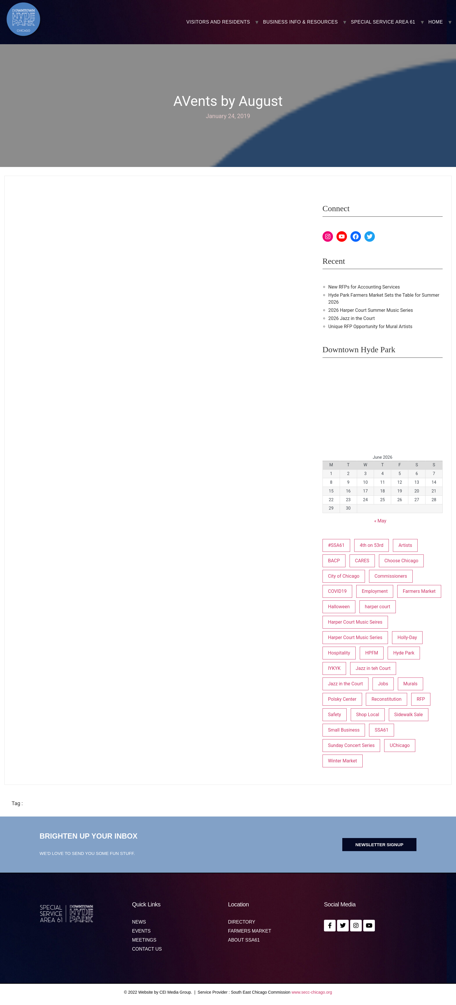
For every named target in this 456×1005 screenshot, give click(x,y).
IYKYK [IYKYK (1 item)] (334, 668)
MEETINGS (144, 940)
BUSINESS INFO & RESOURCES (300, 22)
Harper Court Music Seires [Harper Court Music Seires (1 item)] (355, 622)
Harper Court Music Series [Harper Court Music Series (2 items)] (355, 637)
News (139, 922)
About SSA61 (244, 940)
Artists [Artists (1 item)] (405, 545)
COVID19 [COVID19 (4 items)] (337, 591)
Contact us (147, 949)
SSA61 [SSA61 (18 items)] (381, 730)
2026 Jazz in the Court (351, 318)
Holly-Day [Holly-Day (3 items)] (407, 637)
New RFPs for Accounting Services (364, 287)
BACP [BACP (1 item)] (334, 560)
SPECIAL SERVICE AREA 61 (383, 22)
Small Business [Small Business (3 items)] (344, 730)
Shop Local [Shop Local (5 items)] (367, 714)
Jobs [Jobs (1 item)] (383, 683)
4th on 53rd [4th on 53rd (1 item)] (371, 545)
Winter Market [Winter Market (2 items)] (342, 761)
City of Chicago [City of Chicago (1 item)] (343, 576)
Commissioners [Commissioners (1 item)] (391, 576)
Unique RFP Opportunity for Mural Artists (370, 326)
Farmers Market (249, 931)
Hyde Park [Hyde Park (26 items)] (403, 653)
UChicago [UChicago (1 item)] (400, 745)
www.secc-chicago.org (312, 992)
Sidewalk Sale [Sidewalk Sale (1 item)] (408, 714)
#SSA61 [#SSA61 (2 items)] (336, 545)
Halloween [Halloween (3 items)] (339, 606)
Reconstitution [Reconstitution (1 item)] (386, 699)
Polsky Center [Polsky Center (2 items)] (342, 699)
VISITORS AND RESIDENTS (218, 22)
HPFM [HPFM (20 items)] (371, 653)
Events (141, 931)
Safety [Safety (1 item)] (334, 714)
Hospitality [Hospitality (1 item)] (339, 653)
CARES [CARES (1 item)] (362, 560)
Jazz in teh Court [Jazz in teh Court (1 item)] (373, 668)
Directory (241, 922)
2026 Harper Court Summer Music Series (370, 310)
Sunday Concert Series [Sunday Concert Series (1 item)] (351, 745)
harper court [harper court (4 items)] (377, 606)
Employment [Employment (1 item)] (375, 591)
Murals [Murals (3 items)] (410, 683)
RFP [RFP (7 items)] (421, 699)
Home (435, 22)
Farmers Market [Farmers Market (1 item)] (419, 591)
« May (380, 521)
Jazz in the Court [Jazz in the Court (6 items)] (345, 683)
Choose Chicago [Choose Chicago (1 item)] (401, 560)
